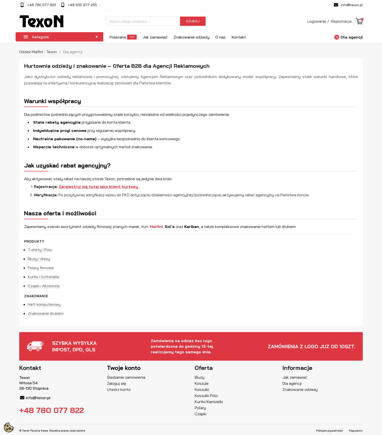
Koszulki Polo (206, 395)
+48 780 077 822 (41, 5)
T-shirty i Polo (40, 249)
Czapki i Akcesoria (43, 285)
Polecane (117, 37)
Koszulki (202, 389)
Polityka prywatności (329, 430)
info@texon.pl (352, 5)
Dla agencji (348, 37)
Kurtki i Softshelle (43, 276)
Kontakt (238, 37)
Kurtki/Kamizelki (209, 401)
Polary (200, 407)
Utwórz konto (119, 389)
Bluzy (199, 377)
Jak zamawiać (155, 37)
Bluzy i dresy (39, 258)
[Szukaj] (143, 21)
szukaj (193, 21)
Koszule (202, 383)
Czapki (200, 413)
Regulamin (356, 430)
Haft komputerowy (44, 304)
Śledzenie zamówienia (126, 377)
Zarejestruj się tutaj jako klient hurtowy (99, 186)
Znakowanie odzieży (191, 37)
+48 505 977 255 (82, 5)
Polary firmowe (41, 267)
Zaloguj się (116, 383)
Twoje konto (124, 367)
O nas (220, 37)
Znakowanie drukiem (46, 313)
